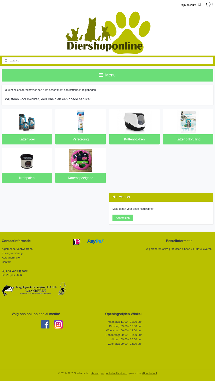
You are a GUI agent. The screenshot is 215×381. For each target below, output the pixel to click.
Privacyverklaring (12, 253)
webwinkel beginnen (116, 373)
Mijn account (191, 5)
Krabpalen (27, 178)
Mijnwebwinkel (149, 373)
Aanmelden (123, 217)
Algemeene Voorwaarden (17, 248)
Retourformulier (11, 257)
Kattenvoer (27, 139)
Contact (7, 262)
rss (102, 373)
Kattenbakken (134, 139)
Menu (107, 75)
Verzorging (81, 139)
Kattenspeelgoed (80, 178)
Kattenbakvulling (188, 139)
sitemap (95, 373)
